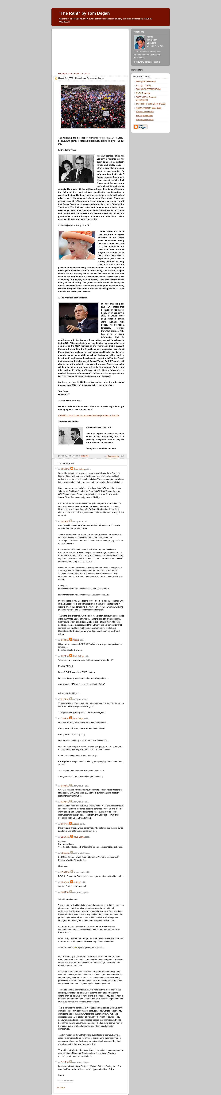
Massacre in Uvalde (145, 112)
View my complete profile (148, 62)
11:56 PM (65, 469)
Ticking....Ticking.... (144, 85)
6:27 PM (64, 699)
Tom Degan (152, 40)
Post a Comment (66, 1081)
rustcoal (75, 824)
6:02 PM (64, 656)
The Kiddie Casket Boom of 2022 (151, 104)
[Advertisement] (90, 50)
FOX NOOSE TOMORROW (148, 89)
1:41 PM (64, 521)
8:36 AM (64, 824)
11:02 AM (65, 882)
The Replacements (144, 116)
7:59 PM (64, 718)
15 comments (113, 456)
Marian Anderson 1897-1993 (148, 108)
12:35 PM (65, 872)
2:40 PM (64, 640)
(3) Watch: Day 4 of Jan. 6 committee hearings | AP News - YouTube (88, 415)
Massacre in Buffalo (145, 120)
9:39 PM (64, 786)
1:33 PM (64, 892)
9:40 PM (64, 802)
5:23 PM (85, 456)
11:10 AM (65, 837)
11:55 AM (65, 853)
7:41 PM (64, 1062)
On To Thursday (143, 93)
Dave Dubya (79, 469)
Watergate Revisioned (146, 81)
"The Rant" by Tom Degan (84, 13)
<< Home (61, 1087)
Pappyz (75, 640)
